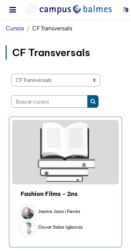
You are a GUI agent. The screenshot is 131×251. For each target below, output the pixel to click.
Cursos (15, 28)
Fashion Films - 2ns (49, 194)
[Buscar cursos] (49, 101)
